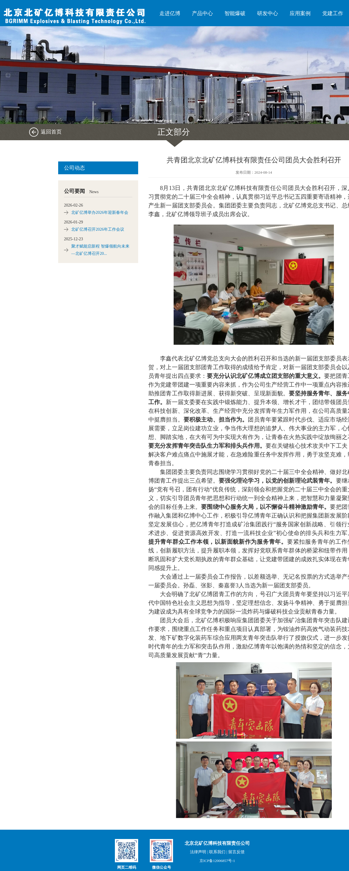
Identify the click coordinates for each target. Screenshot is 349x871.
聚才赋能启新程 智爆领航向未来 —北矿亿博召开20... (100, 250)
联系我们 (217, 852)
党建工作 (332, 13)
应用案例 (300, 13)
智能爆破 (235, 13)
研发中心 (267, 13)
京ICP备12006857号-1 (217, 860)
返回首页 (51, 132)
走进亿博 (169, 13)
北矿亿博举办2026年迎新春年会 (99, 212)
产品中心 (202, 13)
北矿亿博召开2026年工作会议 (97, 229)
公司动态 (74, 168)
